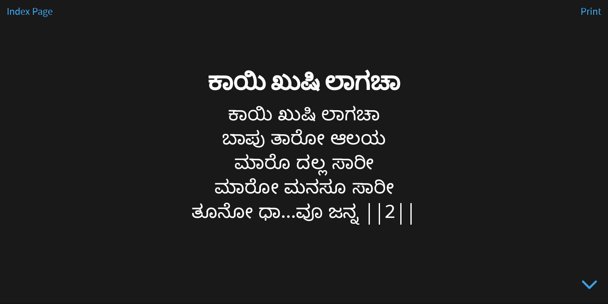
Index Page (30, 12)
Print (591, 12)
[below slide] (589, 286)
